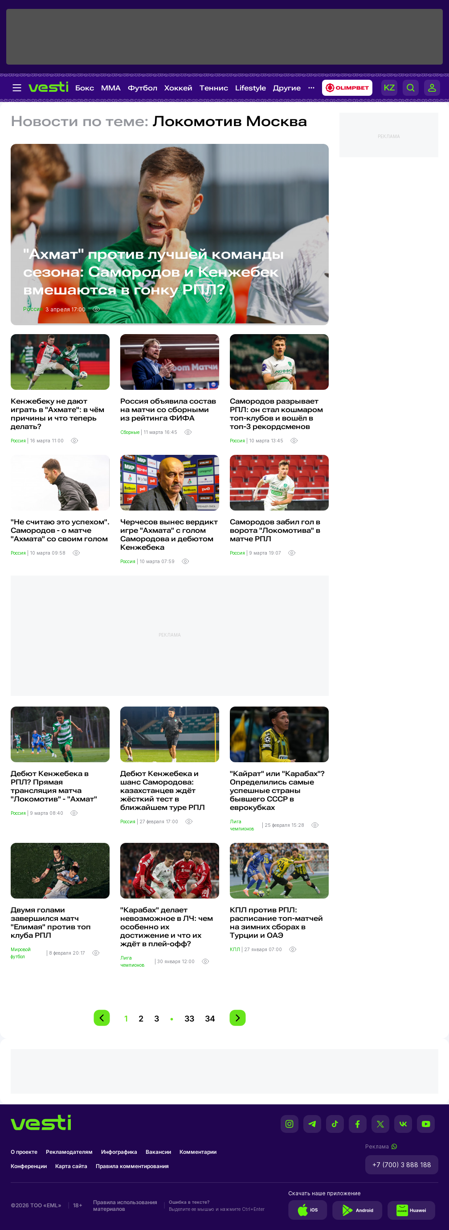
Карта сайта (71, 1166)
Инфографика (119, 1151)
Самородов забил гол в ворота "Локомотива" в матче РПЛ (275, 530)
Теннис (214, 88)
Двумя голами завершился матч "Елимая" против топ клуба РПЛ (51, 923)
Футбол (142, 88)
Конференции (29, 1166)
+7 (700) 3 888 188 (401, 1165)
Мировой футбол (21, 953)
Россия (33, 309)
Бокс (84, 88)
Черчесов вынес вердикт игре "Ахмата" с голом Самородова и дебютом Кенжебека (169, 535)
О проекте (24, 1151)
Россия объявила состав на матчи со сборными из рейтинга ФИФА (168, 409)
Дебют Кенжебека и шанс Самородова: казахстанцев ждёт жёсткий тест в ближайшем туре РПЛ (162, 790)
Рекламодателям (69, 1151)
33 (189, 1018)
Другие (287, 88)
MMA (111, 88)
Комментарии (198, 1151)
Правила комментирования (132, 1166)
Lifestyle (250, 88)
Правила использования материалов (125, 1205)
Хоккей (178, 88)
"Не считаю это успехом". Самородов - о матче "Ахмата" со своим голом (60, 530)
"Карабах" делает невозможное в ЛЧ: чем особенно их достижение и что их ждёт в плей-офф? (166, 927)
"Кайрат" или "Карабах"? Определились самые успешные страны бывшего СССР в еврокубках (277, 790)
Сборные (130, 432)
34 (210, 1018)
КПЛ (235, 949)
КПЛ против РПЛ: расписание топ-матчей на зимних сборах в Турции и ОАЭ (276, 923)
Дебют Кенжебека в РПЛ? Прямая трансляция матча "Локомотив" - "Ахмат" (54, 786)
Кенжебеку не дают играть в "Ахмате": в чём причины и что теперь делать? (57, 414)
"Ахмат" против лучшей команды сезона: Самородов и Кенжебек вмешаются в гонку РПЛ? (153, 271)
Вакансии (158, 1151)
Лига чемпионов (242, 825)
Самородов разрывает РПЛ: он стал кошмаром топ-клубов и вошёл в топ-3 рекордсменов (276, 414)
